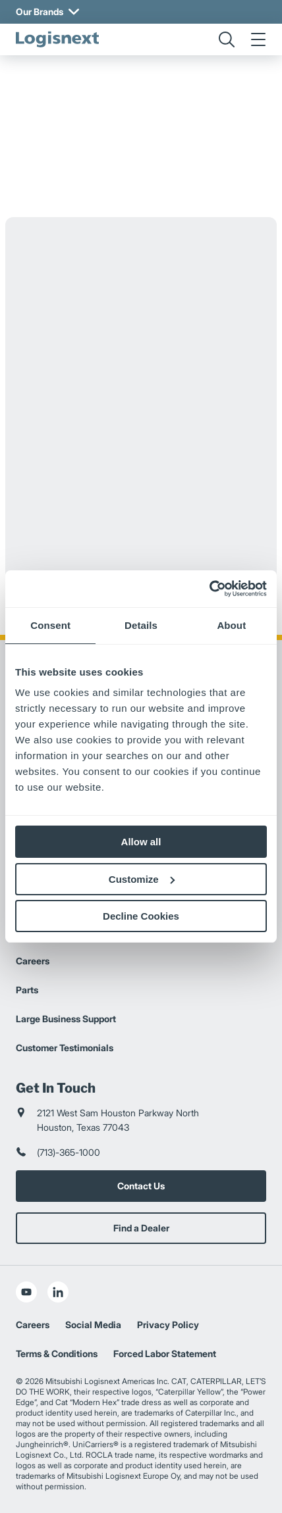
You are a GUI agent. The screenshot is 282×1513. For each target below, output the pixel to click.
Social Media (93, 1324)
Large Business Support (66, 1018)
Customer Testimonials (64, 1047)
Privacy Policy (168, 1324)
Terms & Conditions (57, 1353)
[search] (227, 39)
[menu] (258, 39)
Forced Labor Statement (164, 1353)
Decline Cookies (141, 916)
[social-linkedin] (58, 1291)
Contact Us (141, 1185)
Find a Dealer (141, 1227)
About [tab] (231, 625)
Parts (27, 989)
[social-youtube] (26, 1291)
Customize (142, 879)
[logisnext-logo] (57, 39)
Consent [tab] (50, 625)
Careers (32, 960)
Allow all (141, 841)
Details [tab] (141, 625)
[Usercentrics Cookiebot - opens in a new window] (209, 588)
